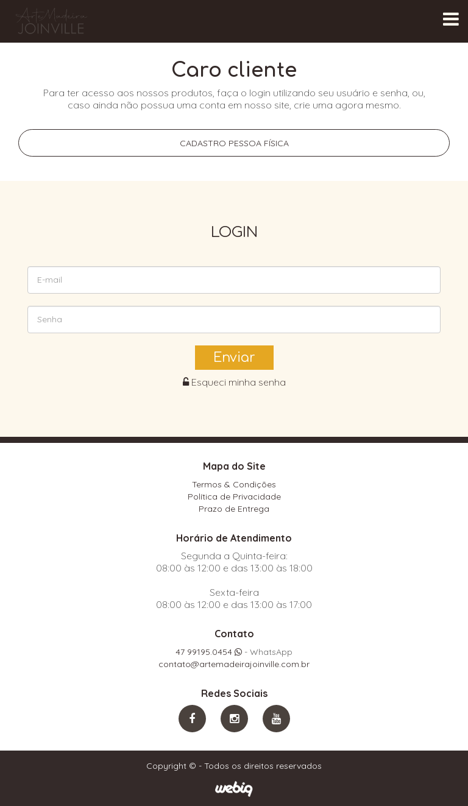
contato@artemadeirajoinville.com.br (234, 664)
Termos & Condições (234, 484)
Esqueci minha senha (234, 382)
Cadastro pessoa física (234, 143)
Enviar (234, 357)
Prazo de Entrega (234, 508)
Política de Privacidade (234, 496)
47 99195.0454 (209, 651)
